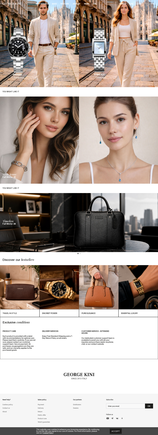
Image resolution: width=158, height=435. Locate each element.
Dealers (76, 408)
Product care (42, 418)
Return (40, 411)
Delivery (41, 408)
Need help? (6, 399)
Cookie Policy (48, 433)
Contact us (6, 408)
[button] (78, 253)
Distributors (77, 404)
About (4, 411)
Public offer (42, 415)
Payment (41, 404)
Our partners (77, 399)
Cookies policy (7, 404)
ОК (149, 406)
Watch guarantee (44, 422)
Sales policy (42, 399)
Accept (116, 431)
